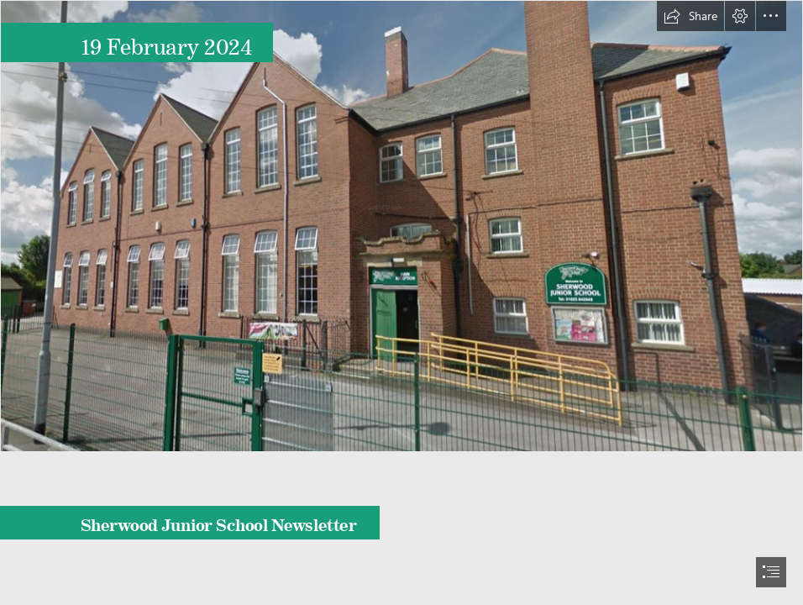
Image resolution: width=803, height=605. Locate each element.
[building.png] (401, 226)
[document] (401, 302)
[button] (690, 16)
